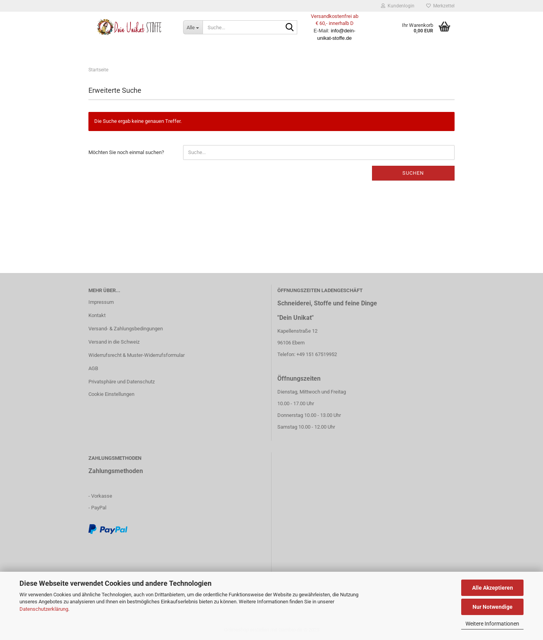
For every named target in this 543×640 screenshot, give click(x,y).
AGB (93, 368)
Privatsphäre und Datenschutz (121, 382)
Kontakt (97, 315)
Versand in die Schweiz (113, 342)
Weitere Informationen (492, 623)
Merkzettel (440, 6)
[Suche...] (193, 27)
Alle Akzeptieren (492, 588)
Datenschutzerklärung (43, 609)
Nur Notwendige (492, 607)
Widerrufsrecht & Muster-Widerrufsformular (136, 355)
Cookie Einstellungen (111, 394)
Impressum (101, 302)
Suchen (413, 173)
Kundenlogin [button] (397, 6)
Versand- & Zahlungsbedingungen (125, 329)
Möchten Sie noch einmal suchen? (126, 152)
